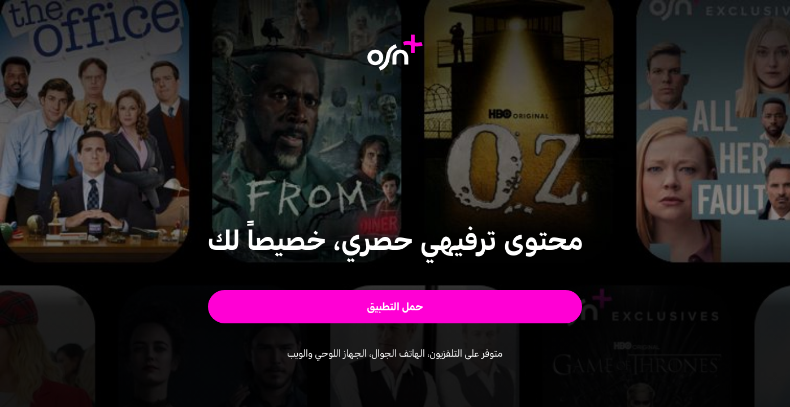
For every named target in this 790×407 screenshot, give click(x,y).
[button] (395, 306)
